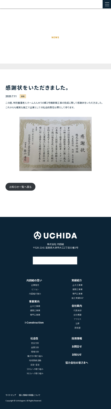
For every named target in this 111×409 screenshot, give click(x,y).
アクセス (55, 258)
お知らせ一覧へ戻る (20, 187)
